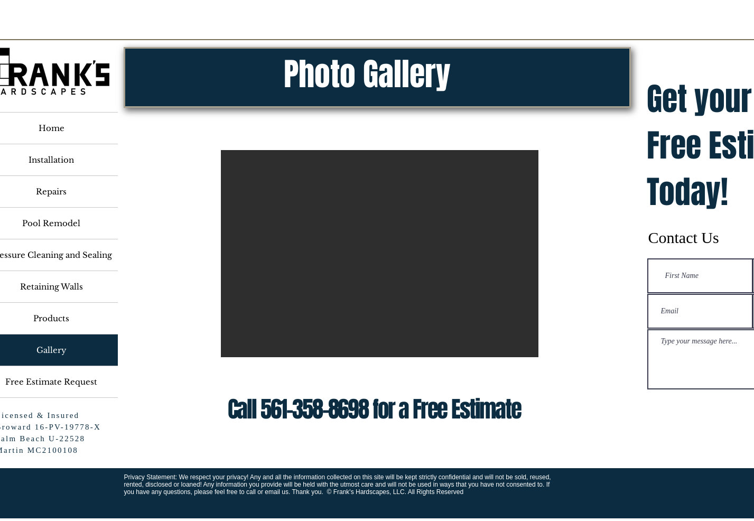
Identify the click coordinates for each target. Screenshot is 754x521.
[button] (379, 253)
